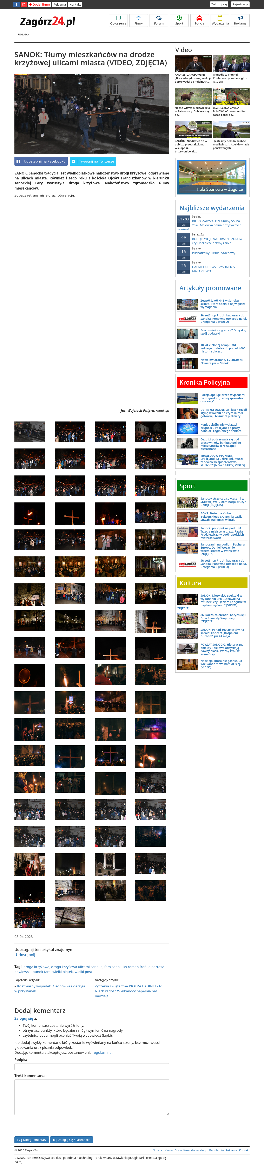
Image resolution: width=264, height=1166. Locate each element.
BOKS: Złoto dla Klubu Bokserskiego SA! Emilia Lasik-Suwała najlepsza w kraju (221, 516)
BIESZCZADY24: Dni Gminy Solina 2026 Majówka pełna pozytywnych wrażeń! (212, 223)
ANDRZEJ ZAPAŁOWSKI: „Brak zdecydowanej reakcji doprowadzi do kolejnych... (193, 78)
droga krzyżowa (36, 966)
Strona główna (163, 1150)
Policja (200, 20)
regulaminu (102, 1052)
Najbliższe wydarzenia (212, 208)
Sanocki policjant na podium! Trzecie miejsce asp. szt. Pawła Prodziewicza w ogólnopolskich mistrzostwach (222, 533)
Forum (159, 20)
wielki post (83, 971)
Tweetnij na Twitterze (93, 161)
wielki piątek (62, 971)
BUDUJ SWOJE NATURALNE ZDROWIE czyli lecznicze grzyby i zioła (212, 239)
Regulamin (216, 1150)
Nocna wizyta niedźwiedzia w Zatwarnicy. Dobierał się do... (192, 111)
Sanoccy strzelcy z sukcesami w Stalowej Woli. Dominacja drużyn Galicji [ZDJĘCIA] (223, 501)
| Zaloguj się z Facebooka (71, 1140)
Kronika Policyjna (204, 382)
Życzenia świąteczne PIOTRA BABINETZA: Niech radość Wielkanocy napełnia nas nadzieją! (128, 991)
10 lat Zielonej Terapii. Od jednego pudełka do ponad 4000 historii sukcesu (222, 348)
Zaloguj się (219, 4)
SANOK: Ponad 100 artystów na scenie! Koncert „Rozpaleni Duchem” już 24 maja (222, 633)
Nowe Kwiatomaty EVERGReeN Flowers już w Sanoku (222, 361)
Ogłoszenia (118, 20)
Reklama (59, 4)
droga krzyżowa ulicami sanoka (77, 966)
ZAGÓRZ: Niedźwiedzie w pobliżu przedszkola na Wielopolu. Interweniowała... (191, 146)
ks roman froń (134, 966)
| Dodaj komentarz (31, 1140)
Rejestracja (240, 4)
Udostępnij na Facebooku (41, 161)
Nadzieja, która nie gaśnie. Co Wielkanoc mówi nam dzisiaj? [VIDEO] (221, 664)
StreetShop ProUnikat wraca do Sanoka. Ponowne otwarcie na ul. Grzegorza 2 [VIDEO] (223, 318)
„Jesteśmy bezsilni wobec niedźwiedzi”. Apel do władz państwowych (231, 144)
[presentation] (45, 1125)
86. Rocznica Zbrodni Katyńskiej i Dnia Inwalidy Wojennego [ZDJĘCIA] (223, 618)
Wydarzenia (220, 20)
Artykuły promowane (210, 288)
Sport (179, 20)
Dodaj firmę (39, 4)
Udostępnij (25, 954)
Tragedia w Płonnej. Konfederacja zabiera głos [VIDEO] (230, 78)
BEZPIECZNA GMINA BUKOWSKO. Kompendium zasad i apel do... (230, 111)
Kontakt (75, 4)
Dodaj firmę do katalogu (190, 1150)
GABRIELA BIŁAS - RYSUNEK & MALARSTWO (212, 267)
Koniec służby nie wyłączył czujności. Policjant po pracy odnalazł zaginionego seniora (221, 428)
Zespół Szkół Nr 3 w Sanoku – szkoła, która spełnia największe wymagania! (222, 304)
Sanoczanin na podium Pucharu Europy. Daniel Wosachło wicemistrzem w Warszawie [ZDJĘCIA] (222, 549)
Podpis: (20, 1059)
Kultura (190, 583)
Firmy (139, 20)
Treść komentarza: (30, 1075)
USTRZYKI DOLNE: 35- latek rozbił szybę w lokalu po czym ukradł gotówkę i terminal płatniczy (223, 413)
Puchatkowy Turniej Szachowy (212, 251)
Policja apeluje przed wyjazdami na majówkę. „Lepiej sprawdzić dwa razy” (222, 398)
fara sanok (113, 966)
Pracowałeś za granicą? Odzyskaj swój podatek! (223, 331)
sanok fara (42, 971)
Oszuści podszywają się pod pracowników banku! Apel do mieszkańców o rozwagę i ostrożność (220, 444)
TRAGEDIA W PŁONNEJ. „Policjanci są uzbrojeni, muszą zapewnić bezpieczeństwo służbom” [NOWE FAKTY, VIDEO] (222, 460)
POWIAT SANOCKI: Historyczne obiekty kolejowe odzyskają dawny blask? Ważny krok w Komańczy (221, 649)
